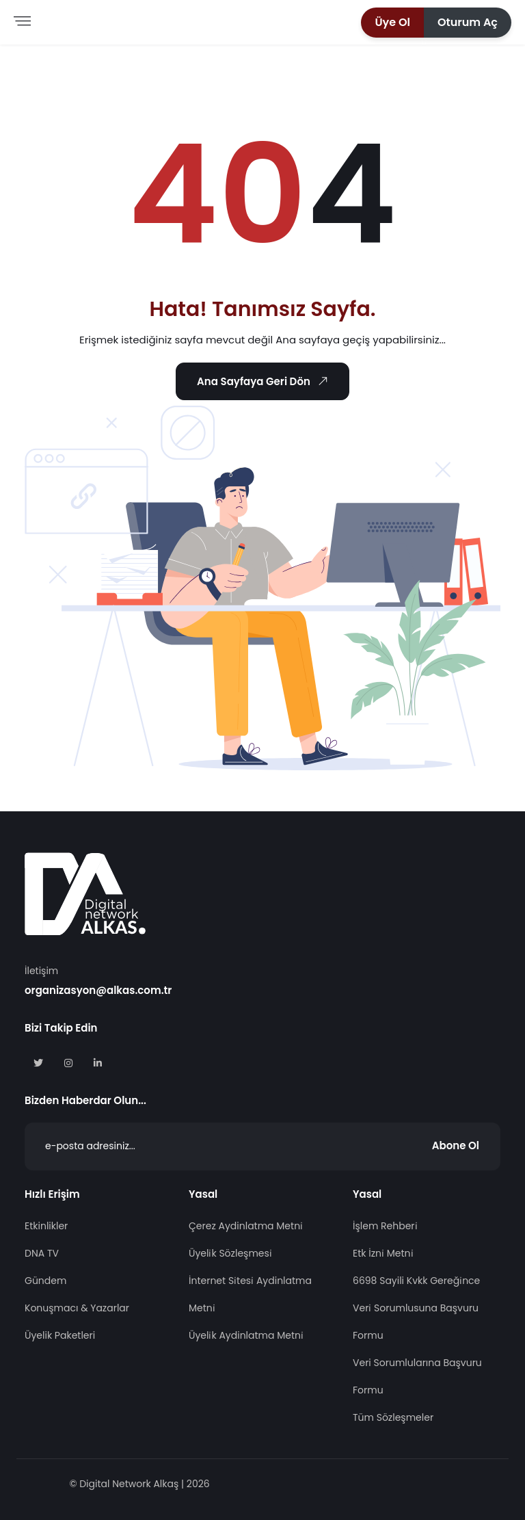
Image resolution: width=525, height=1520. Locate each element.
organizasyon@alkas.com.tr (98, 990)
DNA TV (42, 1253)
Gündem (45, 1280)
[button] (392, 23)
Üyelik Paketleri (60, 1335)
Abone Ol (455, 1145)
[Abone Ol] (262, 1146)
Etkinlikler (46, 1226)
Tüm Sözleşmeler (393, 1417)
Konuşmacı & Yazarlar (77, 1308)
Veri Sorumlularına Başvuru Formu (417, 1376)
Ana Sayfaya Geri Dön (265, 381)
